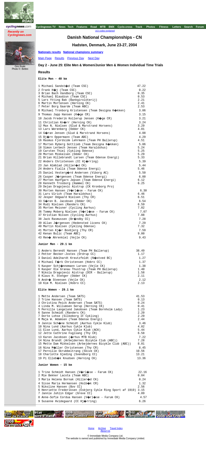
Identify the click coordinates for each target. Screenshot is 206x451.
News (62, 26)
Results (59, 58)
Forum (200, 26)
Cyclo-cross (125, 26)
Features (82, 26)
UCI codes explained (105, 31)
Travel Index (116, 428)
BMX (111, 26)
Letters (176, 26)
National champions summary (83, 52)
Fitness (163, 26)
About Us (105, 431)
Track (138, 26)
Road (93, 26)
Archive (102, 428)
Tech (70, 26)
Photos (150, 26)
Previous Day (75, 58)
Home (91, 428)
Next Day (93, 58)
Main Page (45, 58)
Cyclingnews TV (46, 26)
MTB (103, 26)
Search (188, 26)
